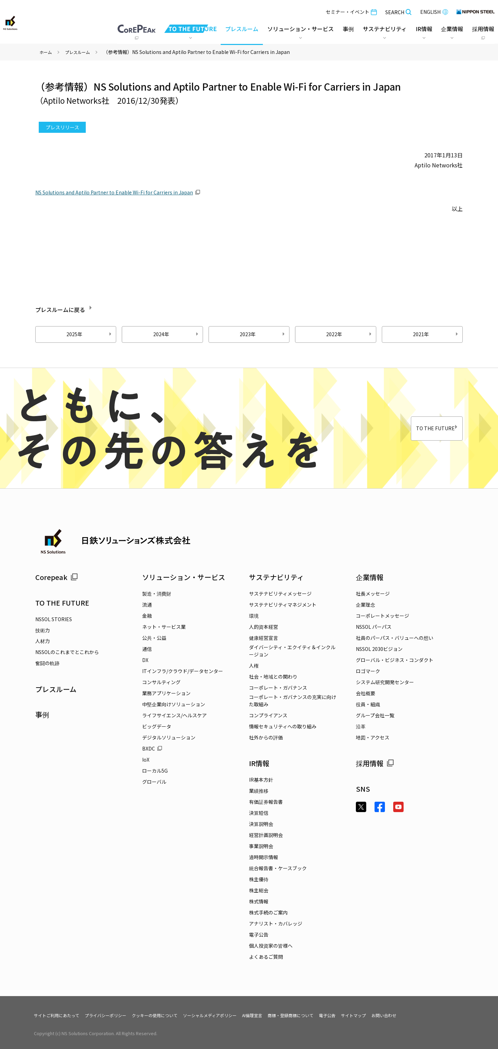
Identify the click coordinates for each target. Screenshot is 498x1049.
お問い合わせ (435, 1015)
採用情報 (375, 763)
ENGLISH (433, 10)
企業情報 (370, 577)
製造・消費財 (156, 593)
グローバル (154, 781)
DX (145, 659)
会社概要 (365, 693)
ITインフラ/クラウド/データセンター (182, 671)
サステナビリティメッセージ (280, 593)
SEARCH (397, 11)
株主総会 (258, 890)
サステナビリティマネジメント (282, 604)
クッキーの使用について (173, 1015)
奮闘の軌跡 (47, 663)
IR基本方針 (261, 779)
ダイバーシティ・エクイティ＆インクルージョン (292, 651)
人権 (254, 665)
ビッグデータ (156, 726)
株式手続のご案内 (268, 912)
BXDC (152, 748)
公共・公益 (154, 637)
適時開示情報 (263, 857)
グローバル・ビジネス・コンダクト (394, 659)
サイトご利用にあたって (60, 1015)
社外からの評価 (266, 737)
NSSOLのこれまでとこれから (67, 651)
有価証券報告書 (266, 801)
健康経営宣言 (263, 637)
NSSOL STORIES (53, 619)
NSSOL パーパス (373, 626)
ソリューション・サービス (183, 577)
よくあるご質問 (266, 956)
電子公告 (258, 934)
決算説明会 (261, 823)
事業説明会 (261, 846)
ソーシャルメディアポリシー (236, 1015)
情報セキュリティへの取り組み (282, 726)
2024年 (177, 334)
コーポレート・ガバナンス (278, 687)
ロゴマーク (368, 671)
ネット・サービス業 (164, 626)
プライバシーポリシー (116, 1015)
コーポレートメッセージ (382, 615)
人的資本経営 (263, 626)
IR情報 (259, 763)
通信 (147, 648)
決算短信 (258, 812)
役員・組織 (368, 704)
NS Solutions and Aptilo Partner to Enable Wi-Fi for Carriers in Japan (123, 192)
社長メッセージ (373, 593)
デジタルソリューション (168, 737)
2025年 (90, 334)
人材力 (42, 640)
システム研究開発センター (385, 682)
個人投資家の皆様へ (271, 945)
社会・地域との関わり (273, 676)
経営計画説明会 (266, 834)
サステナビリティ (276, 577)
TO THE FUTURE (421, 428)
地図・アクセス (372, 737)
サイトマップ (400, 1015)
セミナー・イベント (350, 10)
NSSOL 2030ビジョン (379, 648)
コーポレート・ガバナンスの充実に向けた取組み (292, 700)
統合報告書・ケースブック (278, 868)
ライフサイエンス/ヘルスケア (174, 715)
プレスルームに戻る (78, 308)
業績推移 (258, 790)
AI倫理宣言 (285, 1015)
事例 (42, 714)
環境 (254, 615)
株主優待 (258, 879)
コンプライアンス (268, 715)
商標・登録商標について (329, 1015)
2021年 (436, 334)
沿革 (361, 726)
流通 (147, 604)
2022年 (350, 334)
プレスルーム (240, 27)
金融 (147, 615)
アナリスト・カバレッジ (275, 923)
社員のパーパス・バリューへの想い (394, 637)
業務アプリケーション (166, 693)
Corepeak (56, 577)
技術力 (42, 630)
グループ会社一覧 (375, 715)
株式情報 (258, 901)
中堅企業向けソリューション (173, 704)
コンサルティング (161, 682)
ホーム (46, 51)
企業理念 (365, 604)
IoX (145, 759)
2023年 (263, 334)
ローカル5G (155, 770)
